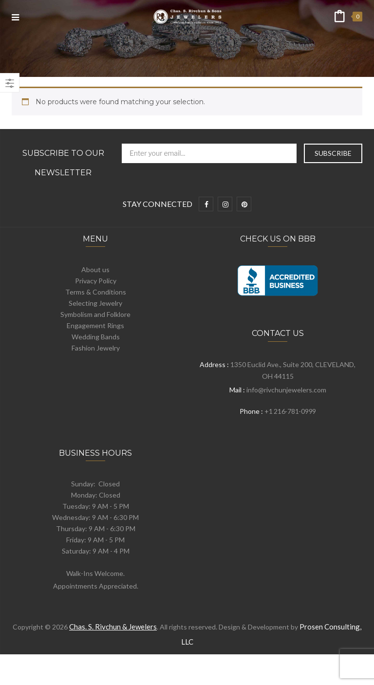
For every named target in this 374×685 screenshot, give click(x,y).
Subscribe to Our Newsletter (63, 162)
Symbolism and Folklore (95, 314)
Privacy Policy (95, 281)
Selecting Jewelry (95, 303)
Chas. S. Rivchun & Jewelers (113, 626)
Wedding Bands (96, 337)
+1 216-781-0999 (290, 411)
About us (95, 269)
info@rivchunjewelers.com (286, 390)
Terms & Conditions (95, 292)
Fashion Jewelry (96, 348)
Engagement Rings (95, 325)
